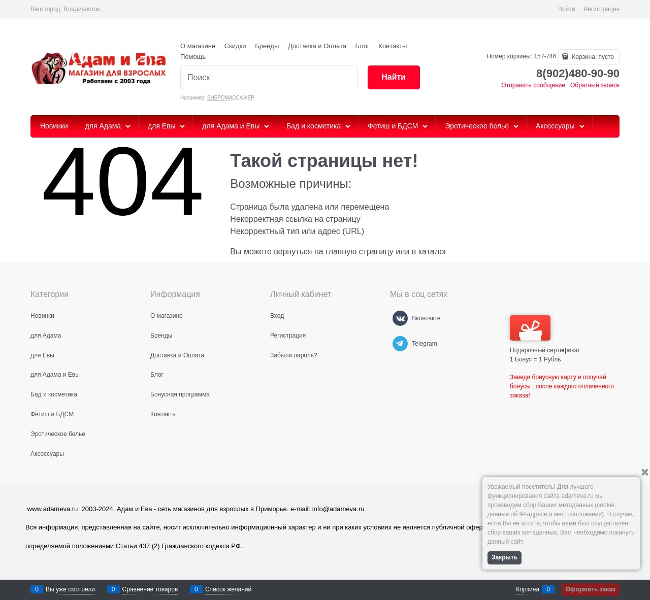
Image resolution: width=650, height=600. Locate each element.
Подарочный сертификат (545, 334)
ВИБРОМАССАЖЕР (230, 98)
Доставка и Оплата (317, 46)
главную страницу (360, 251)
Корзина (527, 589)
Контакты (392, 46)
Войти (566, 9)
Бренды (267, 46)
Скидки (235, 46)
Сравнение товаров (150, 589)
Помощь (193, 56)
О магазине (197, 46)
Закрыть (504, 557)
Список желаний (228, 589)
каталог (432, 251)
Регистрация (602, 9)
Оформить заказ (590, 589)
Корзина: (592, 56)
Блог (362, 46)
